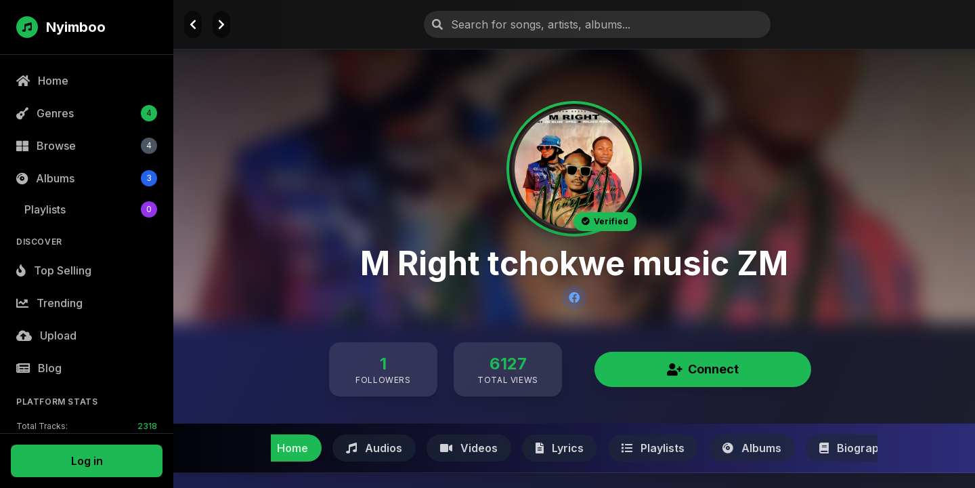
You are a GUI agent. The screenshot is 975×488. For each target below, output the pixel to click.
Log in (87, 461)
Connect (703, 369)
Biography (855, 448)
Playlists (653, 448)
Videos (469, 448)
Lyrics (560, 448)
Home (282, 448)
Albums (751, 448)
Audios (374, 448)
